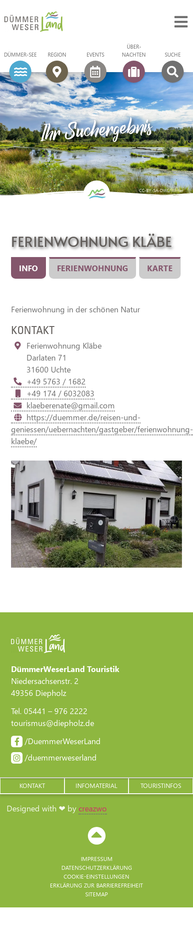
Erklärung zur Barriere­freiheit (96, 885)
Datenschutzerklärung (96, 867)
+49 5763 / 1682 (48, 381)
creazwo (93, 808)
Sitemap (96, 894)
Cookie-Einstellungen (96, 876)
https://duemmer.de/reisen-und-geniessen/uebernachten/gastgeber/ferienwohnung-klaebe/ (102, 429)
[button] (32, 785)
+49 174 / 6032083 (53, 393)
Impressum (97, 858)
